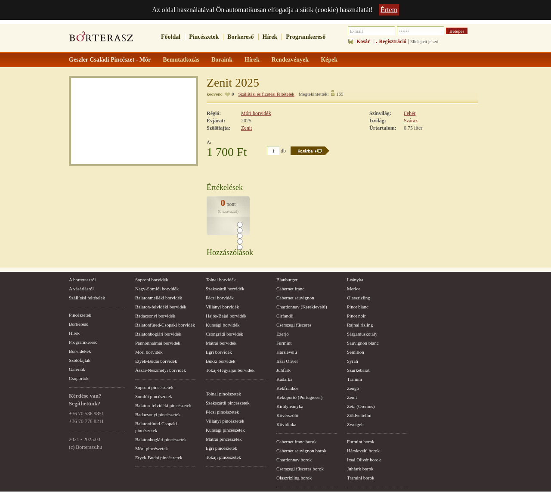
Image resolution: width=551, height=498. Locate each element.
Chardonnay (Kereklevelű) (301, 306)
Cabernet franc (290, 288)
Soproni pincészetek (154, 387)
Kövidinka (286, 424)
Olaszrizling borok (294, 477)
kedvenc (215, 93)
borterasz (101, 39)
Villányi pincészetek (225, 420)
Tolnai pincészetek (223, 393)
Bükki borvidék (220, 361)
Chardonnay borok (294, 459)
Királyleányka (289, 406)
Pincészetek (204, 37)
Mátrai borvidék (221, 342)
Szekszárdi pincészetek (228, 402)
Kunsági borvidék (223, 324)
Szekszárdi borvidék (225, 288)
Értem (389, 9)
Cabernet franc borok (296, 441)
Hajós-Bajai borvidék (226, 315)
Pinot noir (356, 315)
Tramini (354, 379)
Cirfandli (285, 315)
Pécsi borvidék (220, 297)
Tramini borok (360, 477)
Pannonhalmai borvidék (157, 342)
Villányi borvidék (222, 306)
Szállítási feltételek (87, 297)
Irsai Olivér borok (364, 459)
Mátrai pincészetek (223, 439)
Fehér (409, 113)
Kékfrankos (287, 388)
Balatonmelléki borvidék (158, 297)
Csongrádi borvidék (224, 333)
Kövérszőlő (287, 415)
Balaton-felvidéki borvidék (160, 306)
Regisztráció (392, 41)
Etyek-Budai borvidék (156, 361)
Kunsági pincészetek (225, 430)
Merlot (353, 288)
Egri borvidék (219, 352)
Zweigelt (355, 424)
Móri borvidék (256, 113)
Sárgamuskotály (362, 333)
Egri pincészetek (221, 448)
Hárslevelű (286, 352)
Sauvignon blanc (363, 342)
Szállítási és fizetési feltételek (266, 93)
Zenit (246, 128)
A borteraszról (82, 279)
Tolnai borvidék (221, 279)
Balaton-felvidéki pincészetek (163, 405)
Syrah (352, 361)
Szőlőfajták (79, 360)
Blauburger (286, 279)
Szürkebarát (358, 370)
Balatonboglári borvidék (158, 333)
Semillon (355, 352)
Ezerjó (282, 333)
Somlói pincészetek (153, 396)
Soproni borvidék (151, 279)
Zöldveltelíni (359, 415)
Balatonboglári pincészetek (160, 439)
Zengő (353, 388)
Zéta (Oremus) (361, 406)
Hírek (270, 37)
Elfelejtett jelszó (424, 41)
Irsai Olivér (287, 361)
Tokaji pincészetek (223, 457)
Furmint (283, 342)
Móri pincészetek (151, 448)
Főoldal (170, 37)
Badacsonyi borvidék (155, 315)
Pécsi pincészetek (222, 411)
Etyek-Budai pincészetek (159, 457)
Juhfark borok (360, 468)
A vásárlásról (81, 288)
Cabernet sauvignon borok (301, 450)
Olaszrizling (358, 297)
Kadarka (284, 379)
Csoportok (79, 378)
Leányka (355, 279)
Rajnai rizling (360, 324)
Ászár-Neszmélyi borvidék (160, 370)
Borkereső (240, 37)
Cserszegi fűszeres (294, 324)
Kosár (363, 41)
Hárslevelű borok (363, 450)
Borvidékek (80, 351)
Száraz (411, 121)
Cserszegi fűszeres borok (300, 468)
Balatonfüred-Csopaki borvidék (165, 324)
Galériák (77, 369)
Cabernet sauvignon (295, 297)
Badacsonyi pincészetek (157, 414)
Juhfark (283, 370)
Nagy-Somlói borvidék (157, 288)
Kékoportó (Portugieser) (299, 397)
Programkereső (305, 37)
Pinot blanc (357, 306)
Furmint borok (361, 441)
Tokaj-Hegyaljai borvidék (230, 370)
